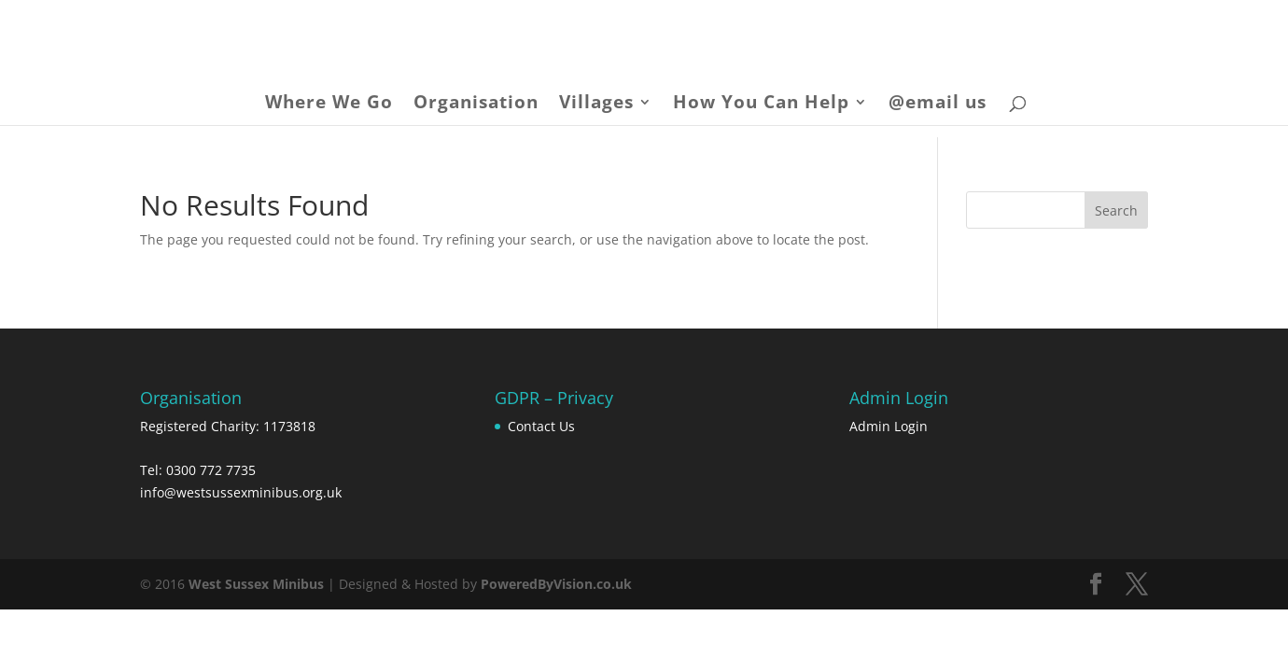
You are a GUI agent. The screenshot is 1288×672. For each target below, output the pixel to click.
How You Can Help (761, 104)
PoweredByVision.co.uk (556, 584)
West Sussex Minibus (256, 584)
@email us (938, 104)
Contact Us (541, 426)
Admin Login (888, 426)
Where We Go (329, 104)
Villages (596, 104)
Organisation (476, 104)
